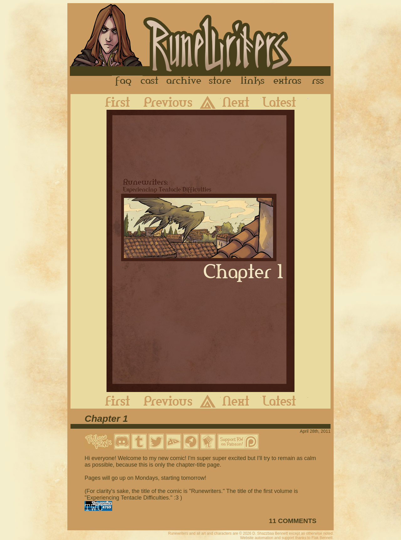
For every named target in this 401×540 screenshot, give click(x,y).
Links (252, 81)
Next (241, 102)
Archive (184, 81)
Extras (288, 81)
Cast (150, 81)
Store (220, 81)
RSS (319, 81)
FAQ (124, 81)
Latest (284, 102)
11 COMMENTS (292, 520)
